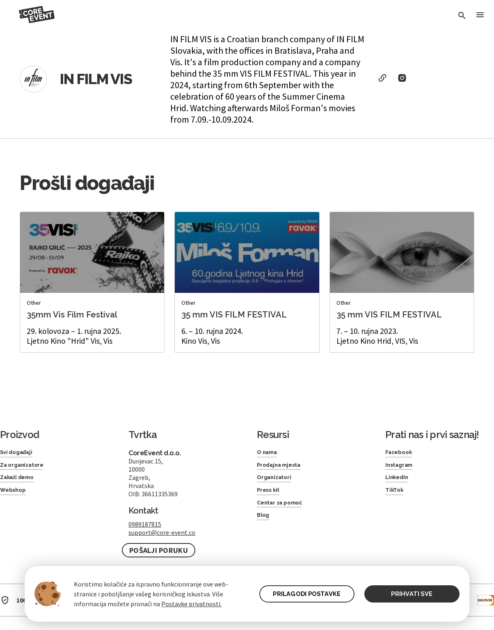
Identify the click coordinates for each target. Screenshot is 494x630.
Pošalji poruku (158, 550)
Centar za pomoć (285, 511)
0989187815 (144, 524)
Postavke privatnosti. (191, 604)
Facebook (401, 453)
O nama (269, 453)
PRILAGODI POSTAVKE (303, 593)
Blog (264, 525)
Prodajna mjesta (283, 467)
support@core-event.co (161, 532)
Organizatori (277, 482)
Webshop (16, 496)
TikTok (395, 496)
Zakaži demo (21, 482)
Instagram (402, 467)
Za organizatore (26, 467)
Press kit (271, 496)
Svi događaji (19, 453)
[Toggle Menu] (479, 16)
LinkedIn (399, 482)
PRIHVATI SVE (412, 593)
